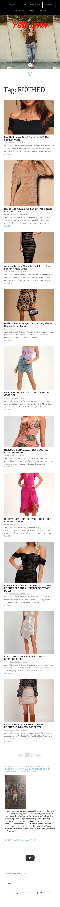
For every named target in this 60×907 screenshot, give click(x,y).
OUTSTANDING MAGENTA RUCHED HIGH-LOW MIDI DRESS (28, 520)
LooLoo (23, 143)
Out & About (49, 5)
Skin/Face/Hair (35, 5)
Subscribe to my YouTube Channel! (17, 873)
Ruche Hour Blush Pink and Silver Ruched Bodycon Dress (28, 210)
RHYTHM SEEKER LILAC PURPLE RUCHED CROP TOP (27, 394)
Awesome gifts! (18, 11)
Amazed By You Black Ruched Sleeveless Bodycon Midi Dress (27, 267)
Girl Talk (31, 11)
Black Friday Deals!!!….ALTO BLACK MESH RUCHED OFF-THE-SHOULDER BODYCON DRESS (27, 588)
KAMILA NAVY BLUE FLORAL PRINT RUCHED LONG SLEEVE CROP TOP (24, 726)
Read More (8, 154)
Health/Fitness (11, 5)
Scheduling (43, 11)
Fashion (23, 5)
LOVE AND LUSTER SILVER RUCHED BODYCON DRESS (24, 657)
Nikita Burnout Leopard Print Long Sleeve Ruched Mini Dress (28, 324)
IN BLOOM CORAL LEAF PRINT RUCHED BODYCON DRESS (26, 451)
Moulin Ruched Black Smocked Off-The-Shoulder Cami (27, 138)
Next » (38, 755)
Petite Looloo (30, 25)
